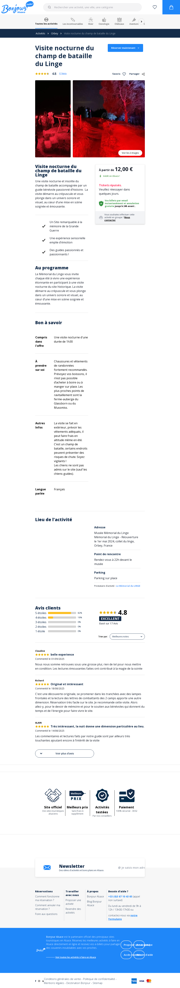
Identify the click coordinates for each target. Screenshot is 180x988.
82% (80, 612)
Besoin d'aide (145, 955)
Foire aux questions (46, 914)
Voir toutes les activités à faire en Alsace (76, 957)
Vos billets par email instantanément (116, 202)
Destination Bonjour (78, 983)
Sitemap (97, 983)
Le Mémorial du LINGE (128, 585)
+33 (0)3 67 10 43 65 (120, 896)
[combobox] (92, 7)
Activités (40, 33)
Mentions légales (54, 983)
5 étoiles (40, 613)
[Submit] (50, 7)
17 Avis (63, 73)
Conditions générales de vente (62, 979)
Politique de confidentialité (99, 979)
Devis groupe (144, 945)
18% (80, 617)
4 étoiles (40, 617)
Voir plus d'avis (56, 753)
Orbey (54, 33)
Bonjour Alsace (95, 896)
